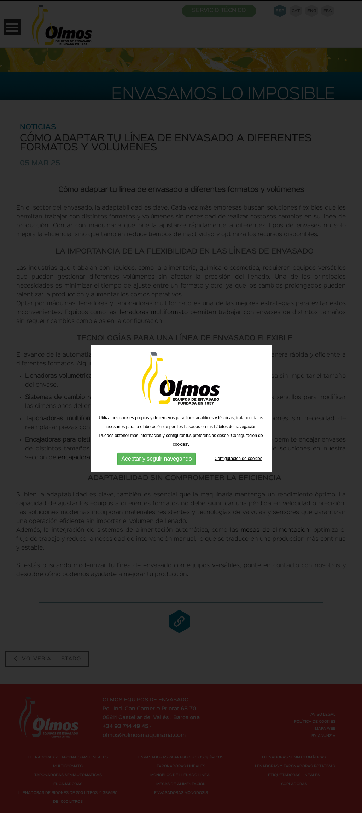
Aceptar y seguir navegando (156, 459)
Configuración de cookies (238, 459)
